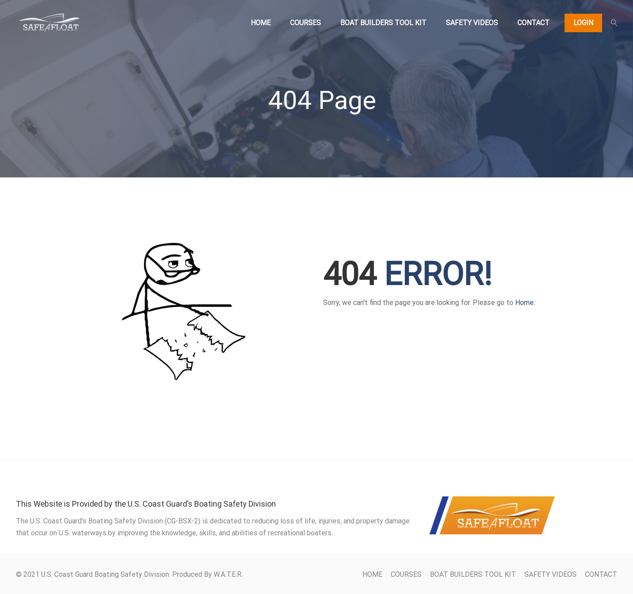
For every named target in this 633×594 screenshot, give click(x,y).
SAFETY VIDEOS (472, 23)
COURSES (305, 23)
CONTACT (533, 23)
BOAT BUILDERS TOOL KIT (383, 23)
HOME (261, 23)
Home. (525, 302)
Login (583, 23)
